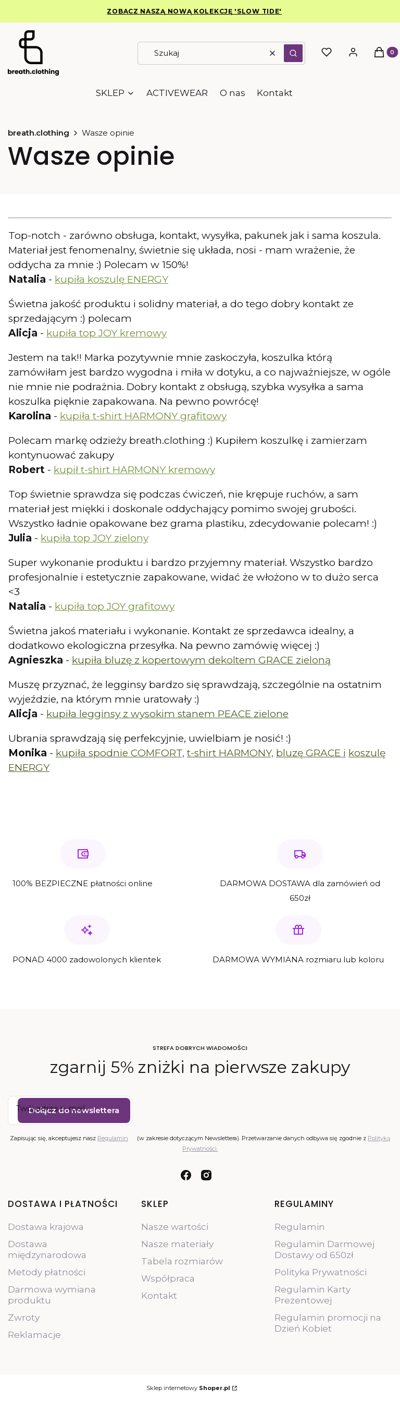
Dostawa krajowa (46, 1227)
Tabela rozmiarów (182, 1261)
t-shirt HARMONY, (230, 753)
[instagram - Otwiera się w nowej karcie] (206, 1175)
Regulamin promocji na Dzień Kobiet (327, 1323)
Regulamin (112, 1137)
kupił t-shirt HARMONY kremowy (134, 470)
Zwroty (24, 1317)
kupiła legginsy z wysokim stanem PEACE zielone (167, 714)
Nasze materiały (177, 1244)
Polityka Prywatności (320, 1272)
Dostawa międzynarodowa (47, 1249)
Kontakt (159, 1295)
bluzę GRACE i (311, 753)
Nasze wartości (174, 1227)
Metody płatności (46, 1272)
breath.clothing (38, 133)
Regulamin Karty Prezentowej (312, 1295)
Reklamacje (34, 1335)
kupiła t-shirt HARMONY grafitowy (143, 416)
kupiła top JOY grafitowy (114, 606)
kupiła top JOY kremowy (106, 333)
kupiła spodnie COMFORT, (120, 753)
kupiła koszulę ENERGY (111, 279)
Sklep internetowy (188, 1388)
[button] (293, 53)
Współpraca (168, 1278)
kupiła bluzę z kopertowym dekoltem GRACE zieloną (201, 660)
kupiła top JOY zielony (94, 538)
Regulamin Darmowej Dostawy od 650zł (324, 1249)
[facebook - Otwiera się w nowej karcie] (186, 1175)
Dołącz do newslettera (74, 1110)
